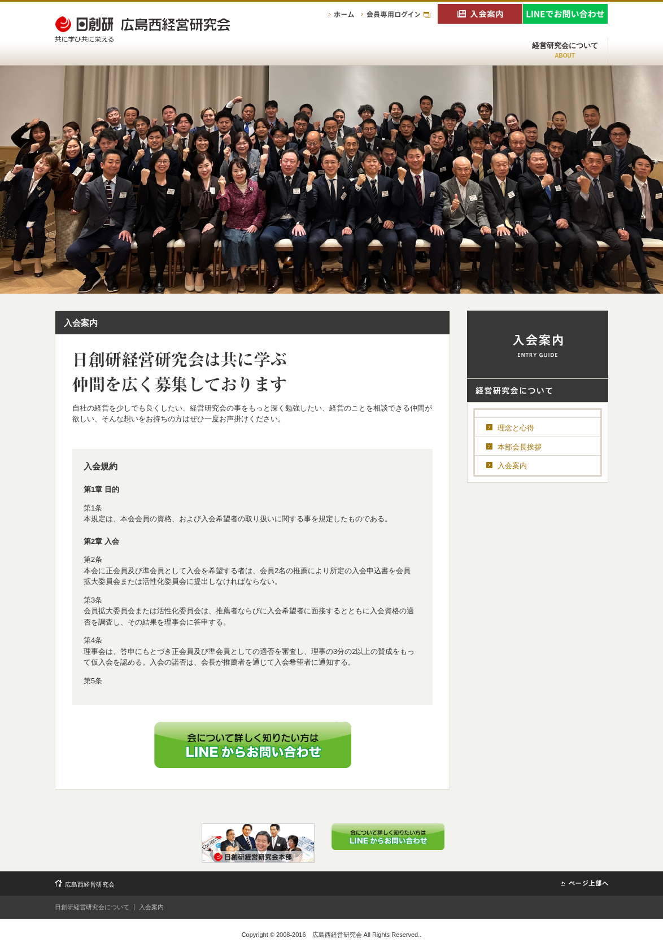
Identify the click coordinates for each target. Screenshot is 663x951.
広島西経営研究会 (90, 884)
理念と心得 (516, 428)
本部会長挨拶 (520, 447)
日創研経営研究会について (92, 907)
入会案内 (512, 465)
